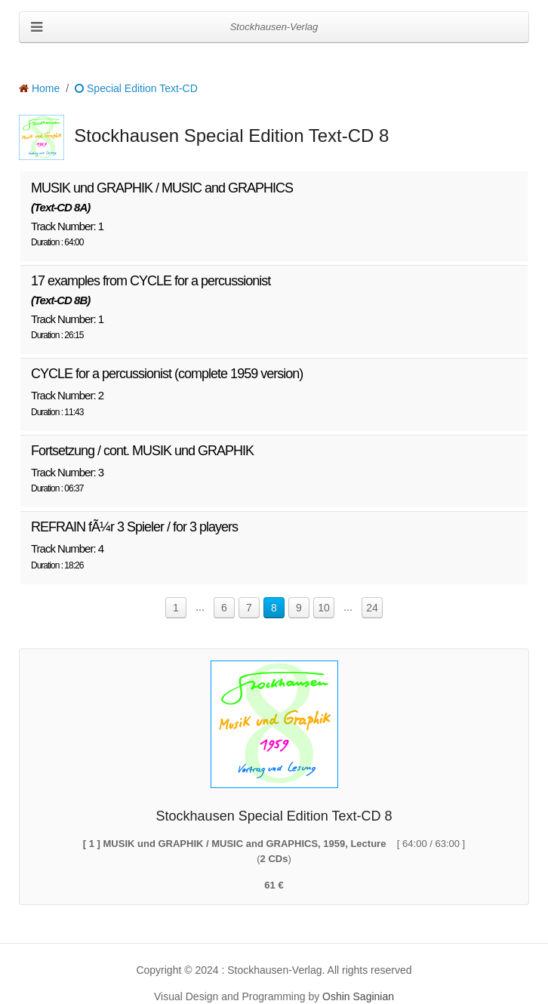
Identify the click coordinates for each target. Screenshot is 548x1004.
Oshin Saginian (358, 996)
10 (324, 608)
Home (39, 88)
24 (372, 608)
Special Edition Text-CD (136, 88)
